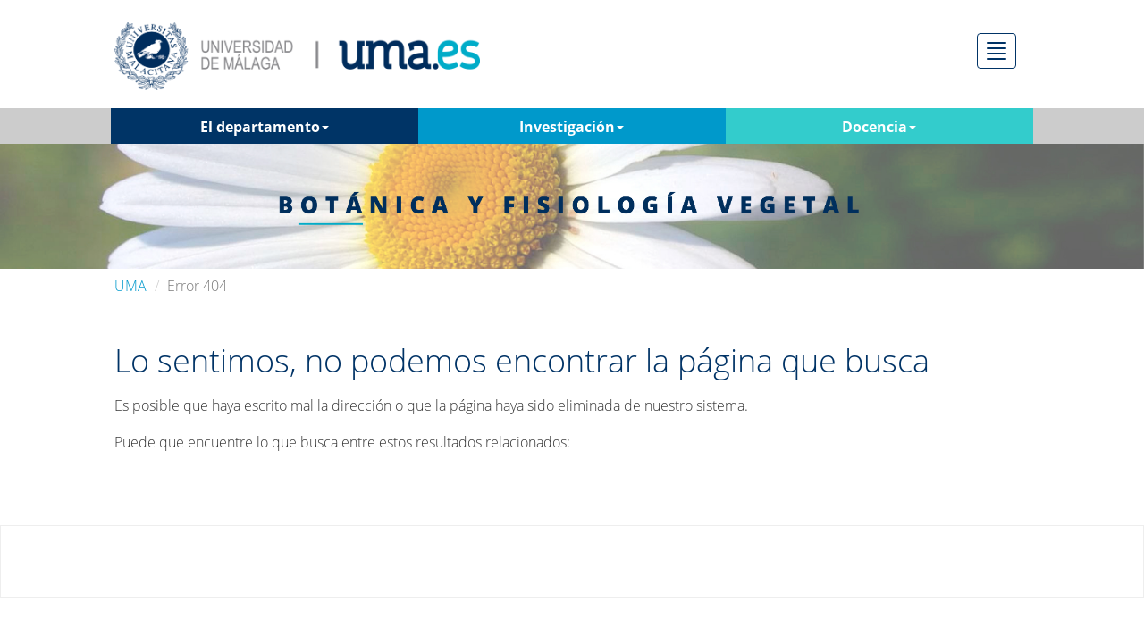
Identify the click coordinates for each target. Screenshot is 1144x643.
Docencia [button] (879, 127)
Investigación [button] (571, 127)
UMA (130, 286)
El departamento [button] (264, 127)
